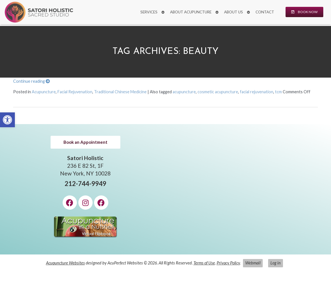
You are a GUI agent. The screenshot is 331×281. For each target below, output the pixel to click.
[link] (7, 119)
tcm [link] (278, 91)
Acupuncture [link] (44, 91)
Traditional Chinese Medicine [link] (120, 91)
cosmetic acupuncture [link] (218, 91)
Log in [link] (275, 262)
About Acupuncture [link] (191, 12)
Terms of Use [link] (204, 262)
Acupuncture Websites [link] (65, 262)
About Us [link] (233, 12)
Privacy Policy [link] (228, 262)
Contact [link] (265, 12)
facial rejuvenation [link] (256, 91)
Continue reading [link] (31, 81)
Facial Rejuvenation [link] (74, 91)
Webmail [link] (252, 262)
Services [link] (148, 12)
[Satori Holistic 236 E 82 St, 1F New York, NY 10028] (245, 189)
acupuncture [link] (184, 91)
